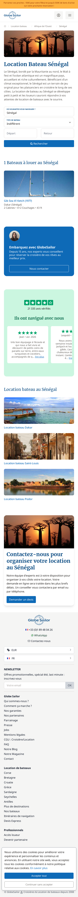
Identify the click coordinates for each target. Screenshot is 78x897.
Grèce (7, 787)
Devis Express (12, 821)
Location (29, 739)
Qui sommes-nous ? (16, 701)
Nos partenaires (14, 715)
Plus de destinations (16, 806)
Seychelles (10, 797)
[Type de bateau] (39, 122)
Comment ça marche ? (18, 706)
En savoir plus (39, 868)
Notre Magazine (14, 754)
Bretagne (9, 777)
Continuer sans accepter (39, 884)
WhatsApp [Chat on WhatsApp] (39, 635)
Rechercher (39, 143)
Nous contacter (39, 268)
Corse (7, 773)
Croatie (8, 782)
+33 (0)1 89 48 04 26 (39, 630)
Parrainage (11, 720)
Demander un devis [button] (21, 599)
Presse (8, 725)
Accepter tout (39, 875)
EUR (39, 650)
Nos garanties (12, 710)
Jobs (6, 730)
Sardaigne (10, 792)
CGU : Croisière (13, 739)
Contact (9, 759)
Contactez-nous (39, 641)
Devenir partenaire (15, 840)
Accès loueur (12, 835)
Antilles (8, 801)
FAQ (6, 744)
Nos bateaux (12, 811)
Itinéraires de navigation (19, 816)
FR (39, 658)
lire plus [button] (39, 356)
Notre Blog (10, 749)
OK (70, 685)
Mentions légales (14, 735)
